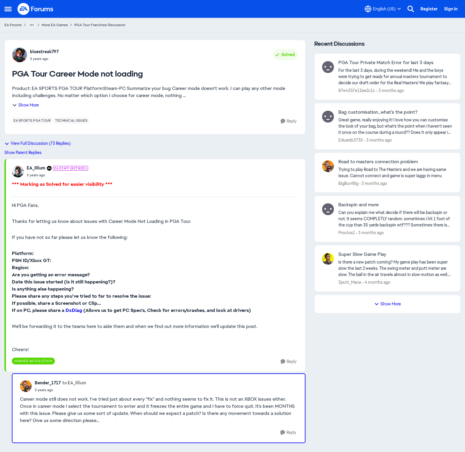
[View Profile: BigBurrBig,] (328, 166)
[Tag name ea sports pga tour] (32, 120)
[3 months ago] (390, 91)
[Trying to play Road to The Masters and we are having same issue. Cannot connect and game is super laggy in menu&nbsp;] (395, 172)
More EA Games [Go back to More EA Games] (55, 25)
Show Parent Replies (23, 152)
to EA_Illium (74, 383)
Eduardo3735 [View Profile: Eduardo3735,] (350, 140)
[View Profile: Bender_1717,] (26, 386)
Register (429, 9)
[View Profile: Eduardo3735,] (328, 117)
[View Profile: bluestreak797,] (19, 54)
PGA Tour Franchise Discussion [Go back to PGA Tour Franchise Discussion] (99, 25)
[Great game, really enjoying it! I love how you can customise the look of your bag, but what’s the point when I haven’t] (395, 126)
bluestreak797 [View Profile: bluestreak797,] (44, 51)
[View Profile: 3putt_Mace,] (328, 259)
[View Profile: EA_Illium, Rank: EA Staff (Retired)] (18, 171)
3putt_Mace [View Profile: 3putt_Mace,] (349, 282)
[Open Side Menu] (8, 8)
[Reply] (288, 121)
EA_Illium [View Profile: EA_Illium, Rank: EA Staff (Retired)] (36, 168)
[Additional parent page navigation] (31, 25)
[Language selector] (383, 9)
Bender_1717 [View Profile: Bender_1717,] (48, 383)
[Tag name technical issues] (71, 120)
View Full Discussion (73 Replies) (37, 143)
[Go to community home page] (35, 9)
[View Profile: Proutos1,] (328, 209)
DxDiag (74, 310)
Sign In (451, 9)
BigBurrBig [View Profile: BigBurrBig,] (348, 183)
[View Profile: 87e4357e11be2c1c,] (328, 67)
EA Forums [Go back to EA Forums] (13, 25)
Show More (25, 105)
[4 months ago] (376, 282)
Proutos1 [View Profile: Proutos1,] (346, 232)
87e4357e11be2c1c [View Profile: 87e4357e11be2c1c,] (356, 90)
